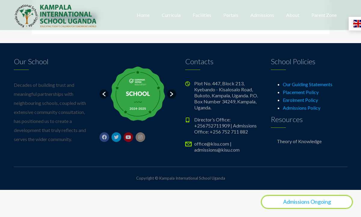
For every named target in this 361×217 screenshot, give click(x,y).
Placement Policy (301, 92)
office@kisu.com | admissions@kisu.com (217, 147)
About (292, 15)
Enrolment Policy (300, 100)
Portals (230, 15)
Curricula (171, 15)
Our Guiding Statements (307, 84)
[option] (138, 94)
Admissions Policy (301, 108)
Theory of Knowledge (299, 141)
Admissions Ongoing (307, 201)
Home (143, 15)
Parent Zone (324, 15)
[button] (104, 94)
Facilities (202, 15)
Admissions (262, 15)
